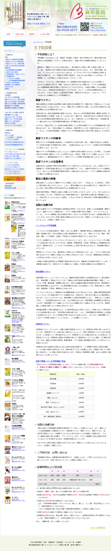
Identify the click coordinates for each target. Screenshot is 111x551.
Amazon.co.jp (21, 210)
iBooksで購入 (15, 322)
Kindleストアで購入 (17, 320)
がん (86, 8)
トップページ (38, 42)
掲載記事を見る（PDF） (19, 307)
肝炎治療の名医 (93, 8)
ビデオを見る (15, 441)
